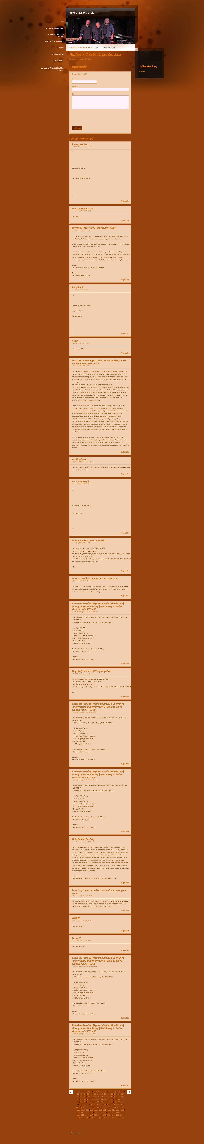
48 (85, 1099)
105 (91, 1110)
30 (119, 1094)
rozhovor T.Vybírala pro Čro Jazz (80, 59)
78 (91, 1104)
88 (77, 1107)
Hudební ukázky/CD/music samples (55, 35)
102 (78, 1110)
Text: (73, 94)
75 (81, 1104)
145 (122, 1118)
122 (117, 1112)
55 (108, 1099)
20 (85, 1094)
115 (86, 1112)
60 (78, 1102)
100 (118, 1107)
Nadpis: (74, 86)
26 (105, 1094)
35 (88, 1097)
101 (123, 1107)
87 (122, 1104)
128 (95, 1115)
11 (102, 1091)
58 (119, 1099)
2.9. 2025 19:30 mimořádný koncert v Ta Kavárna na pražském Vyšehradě (52, 68)
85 (115, 1104)
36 (92, 1097)
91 (87, 1107)
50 (92, 1099)
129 (99, 1115)
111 (117, 1110)
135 (78, 1118)
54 (105, 1099)
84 (112, 1104)
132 (113, 1115)
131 (108, 1115)
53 (102, 1099)
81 (101, 1104)
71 (115, 1102)
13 (109, 1091)
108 (104, 1110)
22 (92, 1094)
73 (122, 1102)
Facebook (141, 71)
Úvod (62, 21)
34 (85, 1097)
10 (99, 1091)
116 (91, 1112)
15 (116, 1091)
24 (98, 1094)
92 (91, 1107)
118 (99, 1112)
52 (98, 1099)
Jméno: (74, 79)
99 (115, 1107)
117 (95, 1112)
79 (95, 1104)
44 (119, 1097)
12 (106, 1091)
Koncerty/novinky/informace (55, 28)
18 (78, 1094)
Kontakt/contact (59, 60)
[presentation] (101, 117)
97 (108, 1107)
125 (82, 1115)
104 (87, 1110)
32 (78, 1097)
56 (112, 1099)
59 (122, 1099)
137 (87, 1118)
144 (117, 1118)
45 (122, 1097)
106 (96, 1110)
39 (102, 1097)
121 (113, 1112)
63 (88, 1102)
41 (108, 1097)
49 (88, 1099)
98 (111, 1107)
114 (82, 1112)
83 (108, 1104)
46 (78, 1099)
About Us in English (57, 54)
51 (95, 1099)
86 (118, 1104)
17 (123, 1091)
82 (105, 1104)
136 (82, 1118)
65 (95, 1102)
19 (81, 1094)
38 (98, 1097)
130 (104, 1115)
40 (105, 1097)
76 (84, 1104)
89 (81, 1107)
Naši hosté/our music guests (54, 41)
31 (122, 1094)
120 (108, 1112)
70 (112, 1102)
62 (85, 1102)
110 (113, 1110)
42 (112, 1097)
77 (88, 1104)
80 (98, 1104)
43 (115, 1097)
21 (88, 1094)
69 (108, 1102)
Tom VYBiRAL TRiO (81, 12)
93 (94, 1107)
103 (82, 1110)
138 (91, 1118)
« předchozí (71, 1092)
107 (100, 1110)
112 (122, 1110)
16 (119, 1091)
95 (101, 1107)
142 (109, 1118)
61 (81, 1102)
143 (113, 1118)
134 (121, 1115)
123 (121, 1112)
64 (92, 1102)
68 (105, 1102)
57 (115, 1099)
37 (95, 1097)
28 (112, 1094)
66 (98, 1102)
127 (91, 1115)
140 (100, 1118)
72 (119, 1102)
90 (84, 1107)
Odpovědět (125, 201)
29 (115, 1094)
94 (98, 1107)
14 (113, 1091)
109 (109, 1110)
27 (108, 1094)
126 (86, 1115)
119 (104, 1112)
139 (96, 1118)
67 (102, 1102)
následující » (129, 1092)
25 (102, 1094)
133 (117, 1115)
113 (78, 1112)
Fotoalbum (60, 47)
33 (81, 1097)
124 (78, 1115)
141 (104, 1118)
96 (105, 1107)
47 (81, 1099)
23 (95, 1094)
